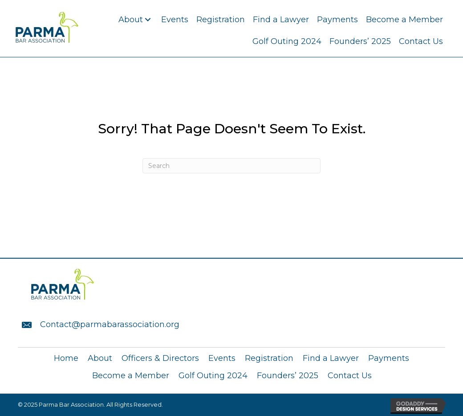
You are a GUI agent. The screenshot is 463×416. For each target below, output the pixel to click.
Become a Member (130, 375)
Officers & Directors (160, 358)
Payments (388, 358)
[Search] (231, 165)
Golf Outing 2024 (213, 375)
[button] (147, 19)
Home (66, 358)
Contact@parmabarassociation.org (109, 324)
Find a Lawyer (331, 358)
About (100, 358)
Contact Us (350, 375)
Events (222, 358)
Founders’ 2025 (287, 375)
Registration (269, 358)
